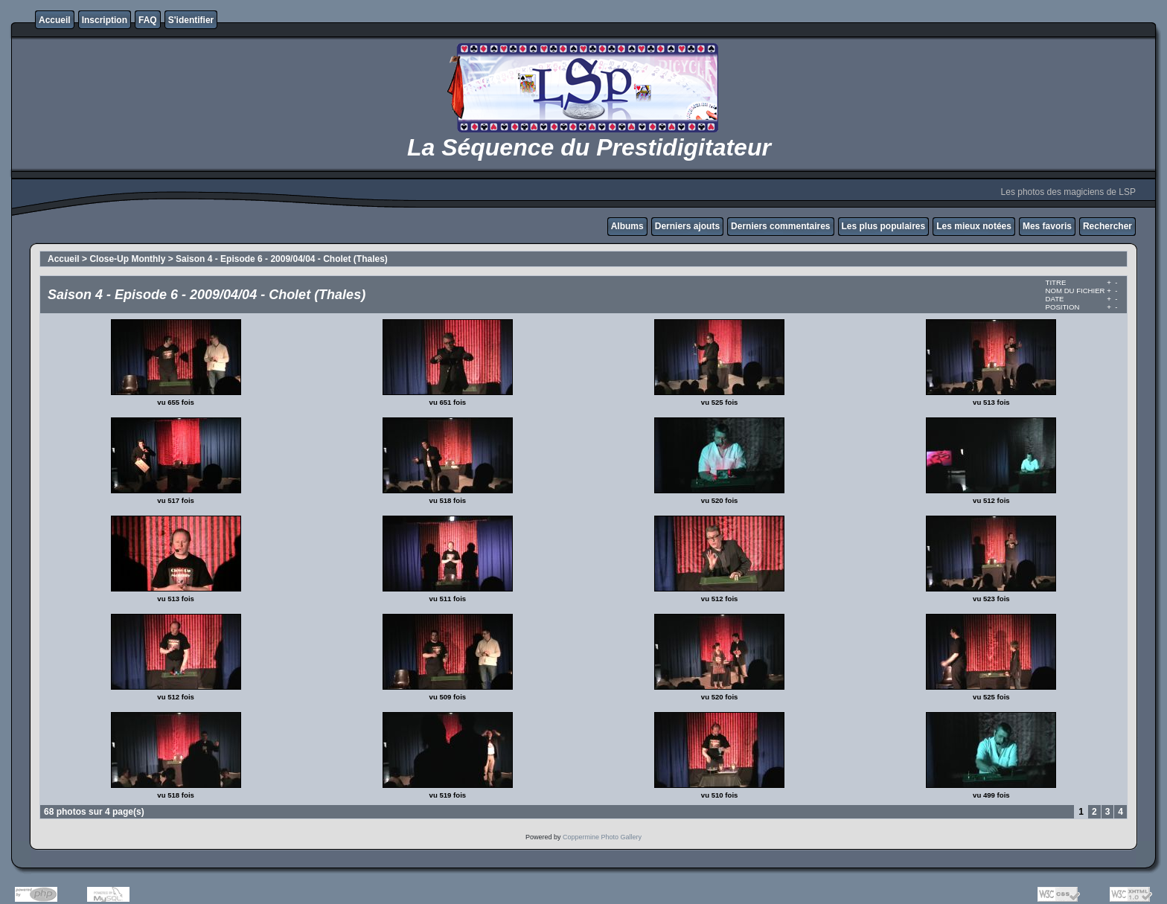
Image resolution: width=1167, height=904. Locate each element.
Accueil (55, 20)
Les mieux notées (973, 226)
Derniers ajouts (687, 226)
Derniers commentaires (780, 226)
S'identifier (191, 20)
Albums (627, 226)
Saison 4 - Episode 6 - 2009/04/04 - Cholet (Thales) (282, 259)
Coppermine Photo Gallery (602, 837)
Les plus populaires (884, 226)
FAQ (147, 20)
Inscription (104, 20)
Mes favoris (1047, 226)
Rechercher (1107, 226)
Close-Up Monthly (127, 259)
